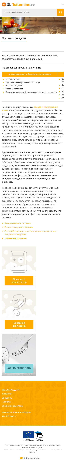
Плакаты (6, 401)
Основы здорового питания (19, 227)
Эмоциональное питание (18, 223)
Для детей (7, 393)
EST (63, 4)
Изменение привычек (16, 238)
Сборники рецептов (12, 405)
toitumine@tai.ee (32, 458)
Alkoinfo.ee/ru (9, 416)
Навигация (6, 21)
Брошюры (7, 397)
